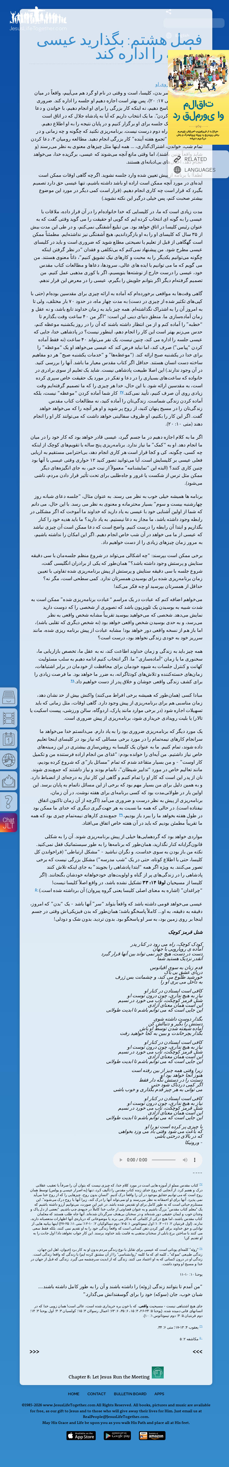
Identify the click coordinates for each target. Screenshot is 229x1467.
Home (73, 1394)
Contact (96, 1394)
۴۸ (72, 681)
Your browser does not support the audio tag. (157, 1160)
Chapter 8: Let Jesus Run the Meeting (116, 1377)
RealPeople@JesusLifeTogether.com (115, 1416)
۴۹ (121, 815)
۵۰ (36, 889)
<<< (34, 1351)
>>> (197, 1351)
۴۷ (121, 392)
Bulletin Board (130, 1394)
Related (190, 159)
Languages (195, 169)
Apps (159, 1394)
